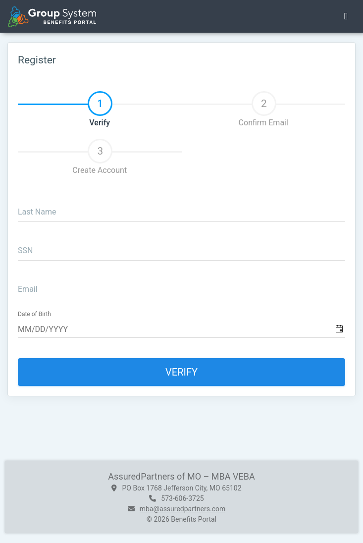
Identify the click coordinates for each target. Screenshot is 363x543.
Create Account (99, 157)
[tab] (100, 105)
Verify (100, 109)
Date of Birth (34, 314)
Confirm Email (263, 109)
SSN (25, 250)
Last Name (37, 212)
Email (28, 289)
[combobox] (183, 329)
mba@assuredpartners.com (183, 509)
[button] (339, 329)
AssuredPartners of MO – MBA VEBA (181, 476)
